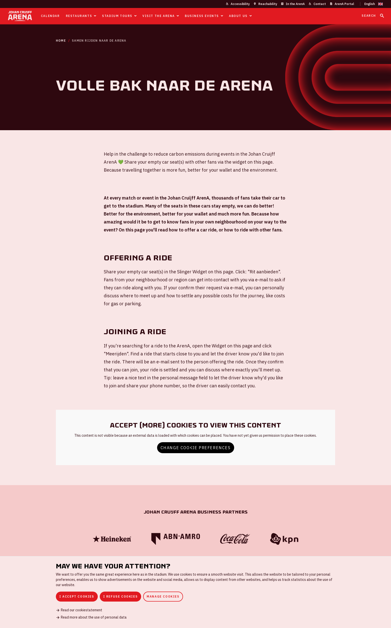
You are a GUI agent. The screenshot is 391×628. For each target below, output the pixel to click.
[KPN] (284, 539)
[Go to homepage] (20, 16)
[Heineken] (112, 538)
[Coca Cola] (235, 539)
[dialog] (195, 592)
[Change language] (371, 4)
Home (61, 40)
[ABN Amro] (175, 539)
